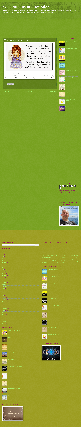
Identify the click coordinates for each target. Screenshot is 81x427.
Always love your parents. (53, 312)
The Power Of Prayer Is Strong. (14, 381)
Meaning (66, 259)
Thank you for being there (70, 70)
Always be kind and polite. (70, 63)
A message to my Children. (13, 395)
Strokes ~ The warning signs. (71, 55)
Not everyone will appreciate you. (54, 283)
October (4, 306)
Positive (16, 86)
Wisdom (62, 262)
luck (61, 259)
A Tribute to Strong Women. (71, 48)
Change (52, 255)
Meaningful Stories (73, 259)
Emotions (76, 255)
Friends (61, 257)
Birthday (47, 255)
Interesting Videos (49, 259)
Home (30, 91)
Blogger (47, 424)
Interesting (44, 259)
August (3, 267)
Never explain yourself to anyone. (15, 366)
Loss (57, 259)
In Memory (72, 257)
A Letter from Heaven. (52, 327)
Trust (51, 262)
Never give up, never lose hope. (14, 352)
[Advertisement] (40, 25)
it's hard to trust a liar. (52, 298)
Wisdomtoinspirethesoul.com (28, 6)
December (4, 251)
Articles (43, 255)
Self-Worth (62, 261)
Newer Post (6, 91)
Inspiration (77, 257)
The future (48, 262)
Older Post (53, 91)
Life (54, 259)
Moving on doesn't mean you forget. (15, 344)
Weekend (54, 262)
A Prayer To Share (69, 92)
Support (20, 86)
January (4, 260)
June (3, 277)
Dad (67, 255)
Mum (78, 259)
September (4, 286)
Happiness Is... (11, 337)
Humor (67, 257)
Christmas (63, 255)
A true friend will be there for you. (54, 320)
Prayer (57, 261)
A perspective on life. (69, 84)
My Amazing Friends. (12, 373)
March (3, 258)
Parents (48, 261)
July (3, 252)
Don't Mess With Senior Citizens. (54, 334)
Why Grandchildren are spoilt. (14, 388)
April (3, 256)
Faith (54, 257)
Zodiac (70, 262)
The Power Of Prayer (12, 359)
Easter (71, 255)
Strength (77, 261)
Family (56, 257)
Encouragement (10, 86)
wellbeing (57, 262)
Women (67, 262)
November (4, 284)
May (3, 254)
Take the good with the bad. (71, 41)
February (4, 280)
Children (57, 255)
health (64, 257)
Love (59, 259)
